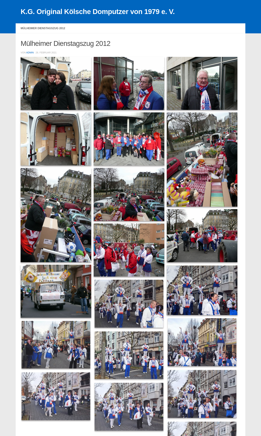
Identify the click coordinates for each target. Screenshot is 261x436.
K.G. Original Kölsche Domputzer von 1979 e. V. (98, 12)
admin (30, 52)
